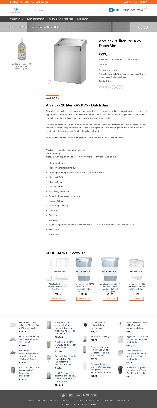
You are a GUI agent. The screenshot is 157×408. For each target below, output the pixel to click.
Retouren (42, 400)
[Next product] (140, 27)
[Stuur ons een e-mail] (144, 2)
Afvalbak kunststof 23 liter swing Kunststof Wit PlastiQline (136, 286)
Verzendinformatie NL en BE (132, 2)
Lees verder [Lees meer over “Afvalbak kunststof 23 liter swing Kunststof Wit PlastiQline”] (136, 299)
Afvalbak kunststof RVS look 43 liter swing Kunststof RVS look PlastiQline (84, 288)
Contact (32, 400)
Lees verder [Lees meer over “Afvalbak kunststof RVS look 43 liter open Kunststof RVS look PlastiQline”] (110, 299)
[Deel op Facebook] (101, 87)
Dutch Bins (106, 81)
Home (12, 27)
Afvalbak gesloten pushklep (127, 74)
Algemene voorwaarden (117, 400)
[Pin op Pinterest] (116, 87)
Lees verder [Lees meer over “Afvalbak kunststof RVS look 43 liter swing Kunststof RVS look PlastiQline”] (83, 299)
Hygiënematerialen (36, 19)
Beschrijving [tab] (52, 98)
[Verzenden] (111, 10)
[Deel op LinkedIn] (121, 87)
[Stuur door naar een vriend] (111, 87)
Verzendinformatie (58, 400)
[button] (116, 10)
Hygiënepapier (17, 19)
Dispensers (83, 19)
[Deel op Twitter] (106, 87)
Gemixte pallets (96, 400)
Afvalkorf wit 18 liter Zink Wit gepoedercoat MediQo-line (57, 286)
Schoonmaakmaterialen (62, 19)
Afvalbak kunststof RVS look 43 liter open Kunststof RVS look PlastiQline (110, 288)
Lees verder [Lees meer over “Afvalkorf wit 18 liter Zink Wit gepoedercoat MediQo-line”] (57, 299)
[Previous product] (146, 27)
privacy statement (78, 400)
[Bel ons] (147, 2)
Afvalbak (23, 27)
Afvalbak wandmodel (45, 27)
